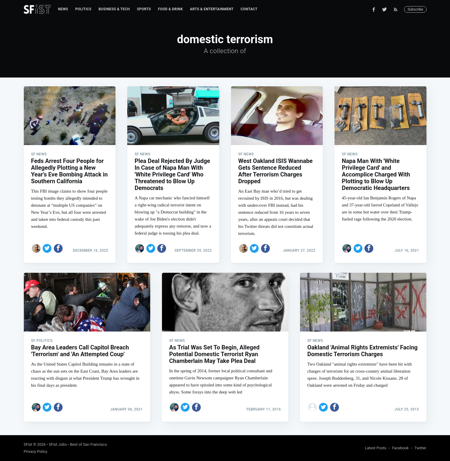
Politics (83, 9)
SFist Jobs (58, 444)
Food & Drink (170, 9)
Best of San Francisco (88, 444)
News (63, 9)
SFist (28, 444)
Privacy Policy (35, 451)
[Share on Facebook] (58, 248)
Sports (144, 9)
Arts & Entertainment (211, 9)
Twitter (420, 448)
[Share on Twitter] (47, 248)
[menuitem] (63, 9)
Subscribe (415, 9)
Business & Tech (114, 9)
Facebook (400, 448)
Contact (249, 9)
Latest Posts (375, 448)
